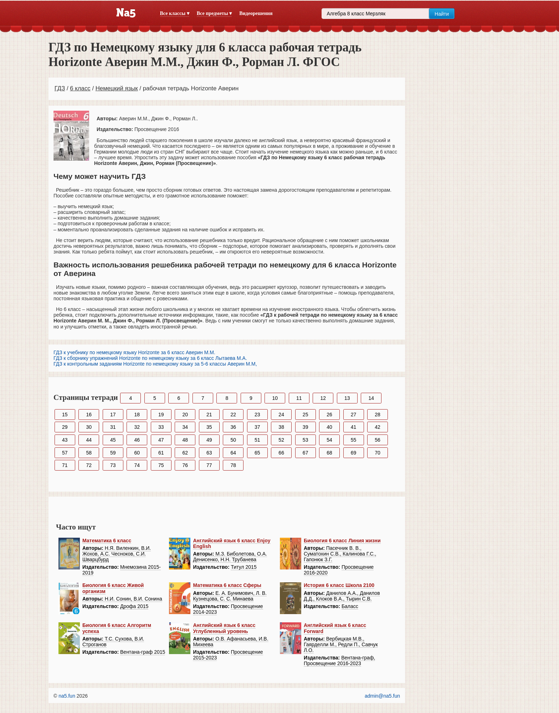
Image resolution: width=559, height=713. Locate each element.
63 (209, 453)
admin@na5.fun (382, 696)
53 (305, 440)
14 (371, 398)
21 (209, 414)
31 (113, 427)
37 (257, 427)
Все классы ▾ (174, 13)
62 (185, 453)
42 (377, 427)
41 (354, 427)
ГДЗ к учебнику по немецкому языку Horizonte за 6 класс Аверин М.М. (134, 352)
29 (65, 427)
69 (354, 453)
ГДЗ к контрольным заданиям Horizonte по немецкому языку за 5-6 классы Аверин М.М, (155, 364)
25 (305, 414)
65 (257, 453)
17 (113, 414)
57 (65, 453)
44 (89, 440)
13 (347, 398)
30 (89, 427)
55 (354, 440)
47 (161, 440)
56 (377, 440)
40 (329, 427)
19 (161, 414)
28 (377, 414)
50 (233, 440)
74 (137, 465)
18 (137, 414)
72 (89, 465)
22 (233, 414)
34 (185, 427)
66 (281, 453)
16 (89, 414)
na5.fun (66, 696)
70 (377, 453)
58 (89, 453)
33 (161, 427)
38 (281, 427)
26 (329, 414)
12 (323, 398)
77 (209, 465)
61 (161, 453)
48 (185, 440)
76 (185, 465)
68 (329, 453)
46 (137, 440)
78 (233, 465)
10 (275, 398)
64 (233, 453)
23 (257, 414)
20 (185, 414)
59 (113, 453)
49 (209, 440)
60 (137, 453)
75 (161, 465)
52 (281, 440)
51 (257, 440)
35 (209, 427)
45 (113, 440)
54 (329, 440)
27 (354, 414)
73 (113, 465)
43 (65, 440)
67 (305, 453)
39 (305, 427)
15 (65, 414)
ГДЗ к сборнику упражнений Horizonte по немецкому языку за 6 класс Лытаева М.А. (150, 358)
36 (233, 427)
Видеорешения (255, 13)
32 (137, 427)
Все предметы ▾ (214, 13)
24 (281, 414)
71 (65, 465)
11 (299, 398)
